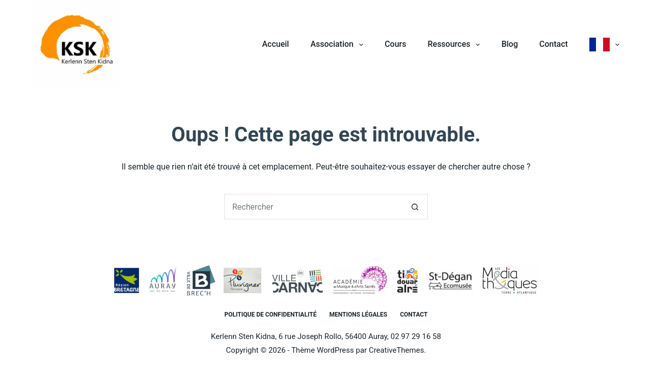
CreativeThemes (396, 350)
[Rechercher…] (313, 206)
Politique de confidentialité (271, 314)
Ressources (455, 45)
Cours (395, 44)
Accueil (275, 44)
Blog (509, 44)
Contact (553, 44)
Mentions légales (358, 314)
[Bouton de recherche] (415, 206)
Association (338, 45)
